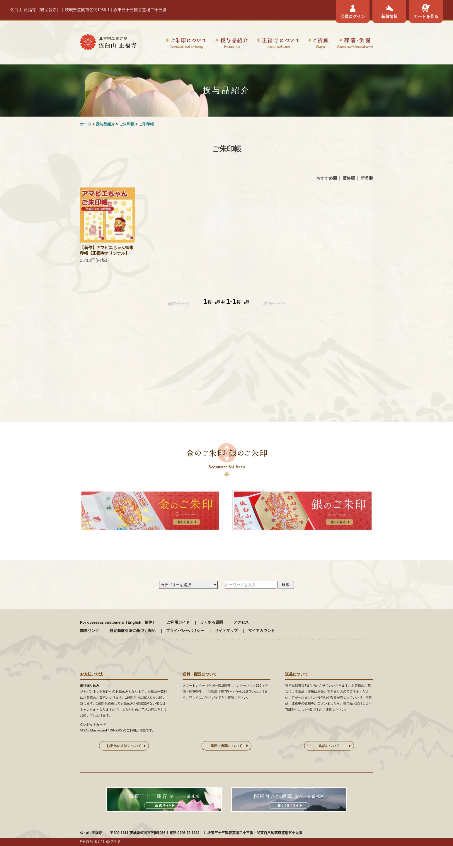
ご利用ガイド (178, 622)
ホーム (85, 124)
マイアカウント (261, 630)
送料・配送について (226, 746)
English (134, 622)
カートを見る (426, 16)
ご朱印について (186, 44)
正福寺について (278, 44)
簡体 (148, 622)
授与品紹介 (231, 44)
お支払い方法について (124, 746)
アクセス (241, 622)
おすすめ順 (326, 178)
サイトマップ (226, 630)
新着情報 (389, 16)
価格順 (349, 178)
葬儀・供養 (355, 44)
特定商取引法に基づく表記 (132, 630)
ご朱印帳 (126, 124)
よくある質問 (211, 622)
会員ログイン (352, 16)
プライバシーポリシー (185, 630)
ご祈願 (318, 44)
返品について (329, 746)
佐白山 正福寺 (91, 833)
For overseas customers (102, 622)
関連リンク (89, 630)
